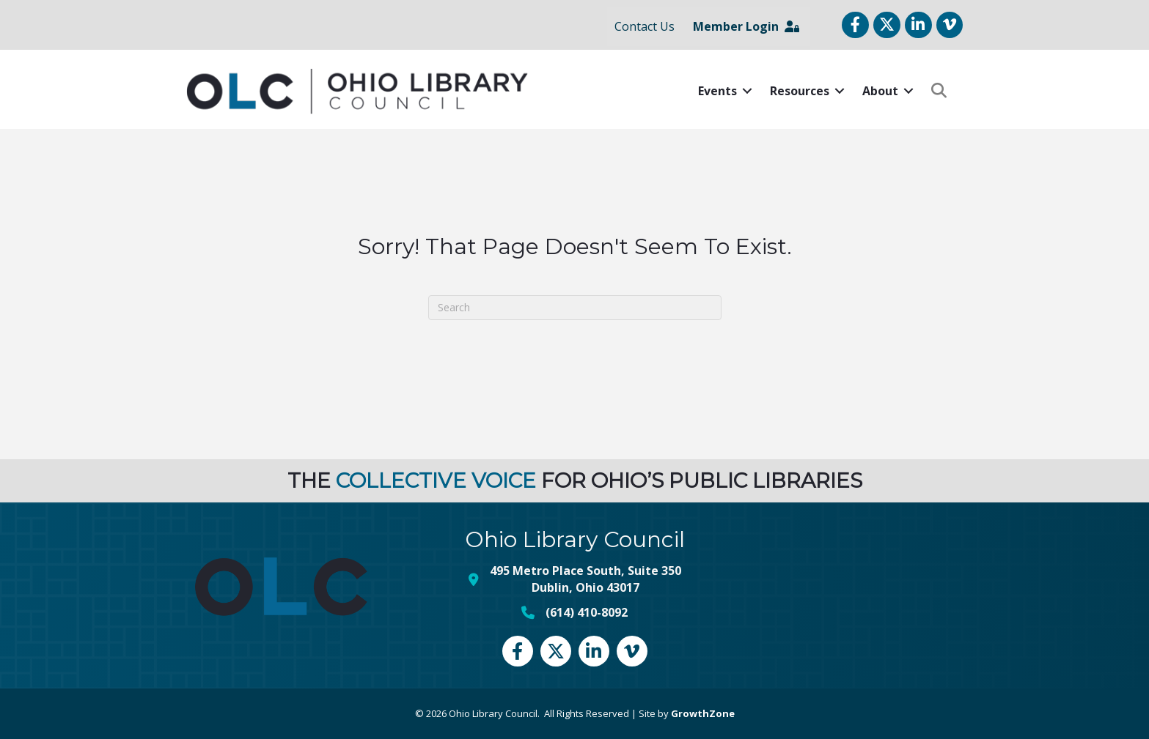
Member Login (746, 26)
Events (717, 91)
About (880, 91)
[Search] (575, 307)
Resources (799, 91)
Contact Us (644, 26)
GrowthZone (703, 713)
